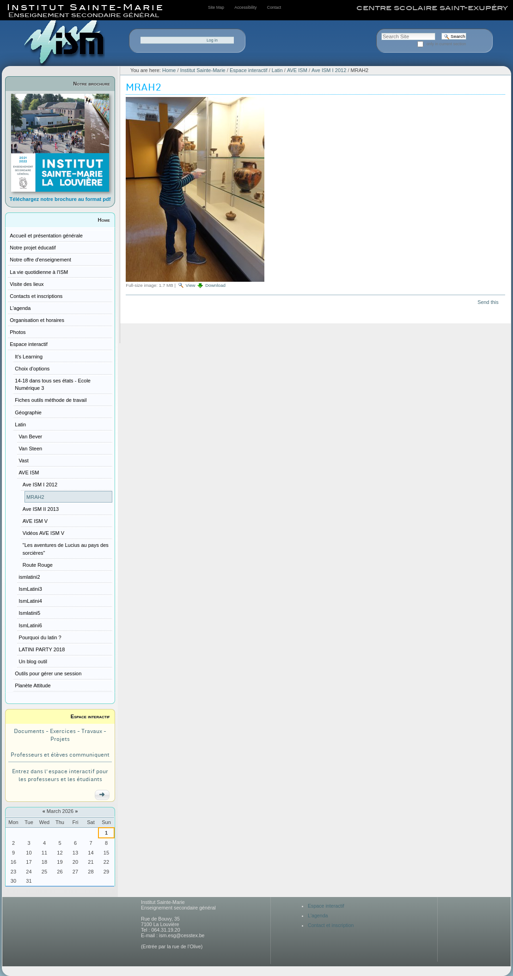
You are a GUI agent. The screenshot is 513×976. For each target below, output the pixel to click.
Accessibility (245, 7)
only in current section (446, 44)
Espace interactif (90, 716)
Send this (487, 302)
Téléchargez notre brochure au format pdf (60, 199)
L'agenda (318, 915)
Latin (277, 70)
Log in (212, 40)
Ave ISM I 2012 (328, 70)
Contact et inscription (331, 925)
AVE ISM (297, 70)
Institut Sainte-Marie (203, 70)
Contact (274, 7)
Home (104, 220)
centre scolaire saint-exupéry (432, 8)
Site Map (216, 7)
